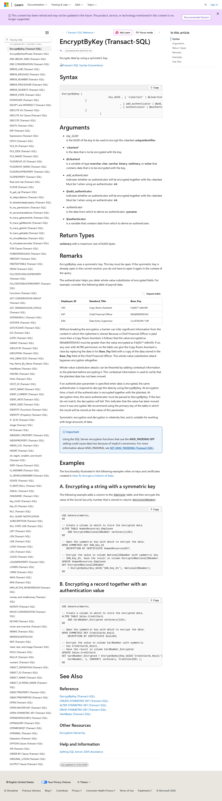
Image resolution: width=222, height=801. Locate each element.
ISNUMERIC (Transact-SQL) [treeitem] (24, 496)
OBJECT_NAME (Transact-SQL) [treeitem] (26, 677)
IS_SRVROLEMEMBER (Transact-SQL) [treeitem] (29, 475)
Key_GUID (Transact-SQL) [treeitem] (23, 501)
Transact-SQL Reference (80, 32)
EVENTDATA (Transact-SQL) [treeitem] (24, 100)
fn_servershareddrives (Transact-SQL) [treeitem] (29, 212)
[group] (111, 104)
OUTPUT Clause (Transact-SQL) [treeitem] (26, 764)
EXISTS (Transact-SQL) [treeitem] (21, 125)
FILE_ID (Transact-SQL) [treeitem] (22, 146)
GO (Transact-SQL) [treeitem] (20, 332)
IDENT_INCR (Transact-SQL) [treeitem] (24, 399)
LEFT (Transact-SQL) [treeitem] (20, 531)
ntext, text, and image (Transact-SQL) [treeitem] (29, 647)
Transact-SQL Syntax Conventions (82, 65)
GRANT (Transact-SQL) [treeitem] (22, 343)
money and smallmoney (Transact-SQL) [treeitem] (28, 599)
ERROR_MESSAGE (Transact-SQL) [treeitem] (27, 74)
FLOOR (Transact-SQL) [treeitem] (22, 187)
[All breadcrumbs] (63, 32)
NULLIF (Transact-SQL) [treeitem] (22, 657)
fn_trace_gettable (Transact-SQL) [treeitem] (27, 233)
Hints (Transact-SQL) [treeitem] (21, 378)
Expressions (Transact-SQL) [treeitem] (24, 135)
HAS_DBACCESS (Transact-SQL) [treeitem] (27, 358)
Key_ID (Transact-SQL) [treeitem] (21, 506)
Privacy (76, 790)
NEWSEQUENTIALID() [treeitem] (21, 636)
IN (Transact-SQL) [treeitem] (19, 430)
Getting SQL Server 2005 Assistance (81, 751)
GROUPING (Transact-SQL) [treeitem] (24, 353)
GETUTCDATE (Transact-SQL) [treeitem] (25, 327)
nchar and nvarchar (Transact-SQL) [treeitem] (28, 626)
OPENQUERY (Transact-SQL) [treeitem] (25, 723)
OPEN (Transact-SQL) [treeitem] (21, 702)
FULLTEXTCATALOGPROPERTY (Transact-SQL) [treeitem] (25, 276)
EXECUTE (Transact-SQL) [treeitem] (23, 120)
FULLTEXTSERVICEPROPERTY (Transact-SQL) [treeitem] (30, 286)
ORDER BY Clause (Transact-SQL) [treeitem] (27, 753)
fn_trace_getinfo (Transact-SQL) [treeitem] (26, 228)
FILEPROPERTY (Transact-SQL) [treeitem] (26, 176)
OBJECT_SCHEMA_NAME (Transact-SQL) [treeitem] (29, 685)
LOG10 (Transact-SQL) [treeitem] (21, 556)
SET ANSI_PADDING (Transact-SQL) (131, 448)
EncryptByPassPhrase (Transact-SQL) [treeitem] (29, 53)
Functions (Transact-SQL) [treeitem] (23, 293)
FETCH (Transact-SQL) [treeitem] (21, 141)
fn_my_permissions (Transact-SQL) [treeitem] (28, 207)
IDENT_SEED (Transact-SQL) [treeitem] (24, 404)
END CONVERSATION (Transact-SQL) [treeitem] (29, 64)
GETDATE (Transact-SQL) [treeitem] (23, 322)
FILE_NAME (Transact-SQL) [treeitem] (24, 156)
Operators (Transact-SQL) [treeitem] (23, 738)
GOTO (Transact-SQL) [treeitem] (21, 338)
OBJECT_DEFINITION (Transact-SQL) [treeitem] (29, 667)
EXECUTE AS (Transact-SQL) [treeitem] (24, 110)
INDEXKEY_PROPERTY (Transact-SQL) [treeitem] (29, 435)
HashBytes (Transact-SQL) (75, 714)
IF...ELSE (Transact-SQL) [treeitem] (22, 419)
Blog (47, 790)
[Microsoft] (6, 4)
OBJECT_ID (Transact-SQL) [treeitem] (24, 672)
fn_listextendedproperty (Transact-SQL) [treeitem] (30, 202)
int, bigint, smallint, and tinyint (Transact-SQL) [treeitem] (26, 458)
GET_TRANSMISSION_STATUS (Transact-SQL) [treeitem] (25, 310)
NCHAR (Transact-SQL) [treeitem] (22, 621)
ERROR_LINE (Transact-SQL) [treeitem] (24, 69)
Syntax (176, 38)
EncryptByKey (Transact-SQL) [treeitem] (25, 48)
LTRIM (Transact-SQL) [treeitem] (21, 572)
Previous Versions (31, 790)
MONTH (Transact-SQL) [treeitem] (22, 606)
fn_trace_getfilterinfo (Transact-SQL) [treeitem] (29, 222)
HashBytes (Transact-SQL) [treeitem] (23, 368)
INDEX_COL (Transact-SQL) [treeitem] (24, 445)
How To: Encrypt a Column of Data (92, 475)
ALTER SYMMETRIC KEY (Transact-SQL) (83, 705)
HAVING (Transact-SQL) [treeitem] (22, 373)
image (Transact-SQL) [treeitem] (21, 425)
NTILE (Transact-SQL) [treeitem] (21, 652)
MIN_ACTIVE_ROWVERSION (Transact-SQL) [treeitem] (30, 590)
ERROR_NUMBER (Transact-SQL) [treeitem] (27, 79)
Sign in (214, 4)
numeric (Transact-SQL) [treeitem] (22, 662)
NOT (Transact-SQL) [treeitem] (20, 641)
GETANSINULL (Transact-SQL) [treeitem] (25, 317)
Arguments (178, 43)
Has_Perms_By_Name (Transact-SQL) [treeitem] (29, 363)
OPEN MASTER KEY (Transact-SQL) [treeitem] (28, 707)
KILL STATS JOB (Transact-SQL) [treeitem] (26, 526)
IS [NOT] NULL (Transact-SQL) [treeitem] (26, 485)
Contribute (62, 790)
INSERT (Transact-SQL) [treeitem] (22, 450)
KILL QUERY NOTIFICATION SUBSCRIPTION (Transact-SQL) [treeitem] (26, 519)
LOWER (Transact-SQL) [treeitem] (22, 567)
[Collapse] (47, 32)
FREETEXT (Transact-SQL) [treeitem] (23, 258)
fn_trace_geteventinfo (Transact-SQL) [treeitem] (29, 217)
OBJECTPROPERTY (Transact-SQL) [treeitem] (27, 692)
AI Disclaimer (11, 790)
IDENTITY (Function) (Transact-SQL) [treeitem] (29, 409)
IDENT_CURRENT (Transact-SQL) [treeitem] (27, 394)
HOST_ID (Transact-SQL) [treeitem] (23, 384)
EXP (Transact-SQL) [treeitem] (20, 130)
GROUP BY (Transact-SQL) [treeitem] (24, 348)
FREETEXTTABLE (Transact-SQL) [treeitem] (26, 264)
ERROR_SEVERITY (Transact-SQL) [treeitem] (27, 89)
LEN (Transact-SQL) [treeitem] (20, 536)
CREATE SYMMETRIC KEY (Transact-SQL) (84, 701)
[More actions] (159, 32)
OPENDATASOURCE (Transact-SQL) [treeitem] (28, 717)
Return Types (179, 48)
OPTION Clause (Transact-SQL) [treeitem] (26, 743)
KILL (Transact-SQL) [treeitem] (20, 511)
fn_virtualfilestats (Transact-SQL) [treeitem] (27, 238)
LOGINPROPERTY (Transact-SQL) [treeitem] (27, 562)
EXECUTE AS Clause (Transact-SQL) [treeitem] (28, 115)
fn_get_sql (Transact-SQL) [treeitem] (23, 192)
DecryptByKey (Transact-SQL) (77, 696)
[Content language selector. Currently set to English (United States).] (20, 782)
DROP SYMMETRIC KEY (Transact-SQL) (83, 709)
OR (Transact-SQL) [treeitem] (19, 748)
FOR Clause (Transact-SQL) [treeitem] (24, 248)
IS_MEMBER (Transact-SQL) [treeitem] (24, 470)
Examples (177, 57)
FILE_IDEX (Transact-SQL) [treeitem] (23, 151)
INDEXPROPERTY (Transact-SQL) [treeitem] (27, 440)
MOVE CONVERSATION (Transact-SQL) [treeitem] (28, 614)
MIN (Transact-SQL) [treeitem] (20, 582)
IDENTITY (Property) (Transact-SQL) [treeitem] (28, 414)
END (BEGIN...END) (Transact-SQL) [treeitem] (28, 59)
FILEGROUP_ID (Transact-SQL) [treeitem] (26, 161)
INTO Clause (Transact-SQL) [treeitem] (24, 465)
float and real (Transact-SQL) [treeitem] (25, 181)
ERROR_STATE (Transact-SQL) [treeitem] (25, 94)
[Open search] (205, 5)
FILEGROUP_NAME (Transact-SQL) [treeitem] (28, 166)
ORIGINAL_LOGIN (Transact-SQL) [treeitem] (27, 758)
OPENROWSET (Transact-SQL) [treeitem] (26, 728)
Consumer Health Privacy (99, 790)
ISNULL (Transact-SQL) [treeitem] (22, 491)
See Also (176, 61)
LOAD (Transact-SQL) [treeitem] (21, 546)
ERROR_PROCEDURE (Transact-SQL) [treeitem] (29, 84)
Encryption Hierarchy (72, 733)
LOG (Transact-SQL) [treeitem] (20, 551)
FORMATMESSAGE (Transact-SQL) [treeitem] (28, 253)
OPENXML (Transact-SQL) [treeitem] (23, 733)
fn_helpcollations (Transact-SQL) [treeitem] (27, 197)
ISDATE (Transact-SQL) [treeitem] (22, 480)
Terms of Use (127, 790)
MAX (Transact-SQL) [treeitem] (20, 577)
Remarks (176, 52)
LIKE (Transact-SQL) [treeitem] (20, 541)
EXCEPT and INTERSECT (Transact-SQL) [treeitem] (30, 105)
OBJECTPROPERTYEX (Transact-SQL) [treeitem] (29, 697)
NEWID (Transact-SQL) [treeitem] (22, 631)
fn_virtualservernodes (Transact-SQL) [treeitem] (29, 243)
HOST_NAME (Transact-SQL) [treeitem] (25, 389)
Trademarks (144, 790)
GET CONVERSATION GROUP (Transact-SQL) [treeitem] (25, 300)
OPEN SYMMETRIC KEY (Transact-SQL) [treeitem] (30, 712)
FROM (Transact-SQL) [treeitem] (21, 269)
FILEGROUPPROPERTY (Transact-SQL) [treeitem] (30, 171)
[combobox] (27, 40)
